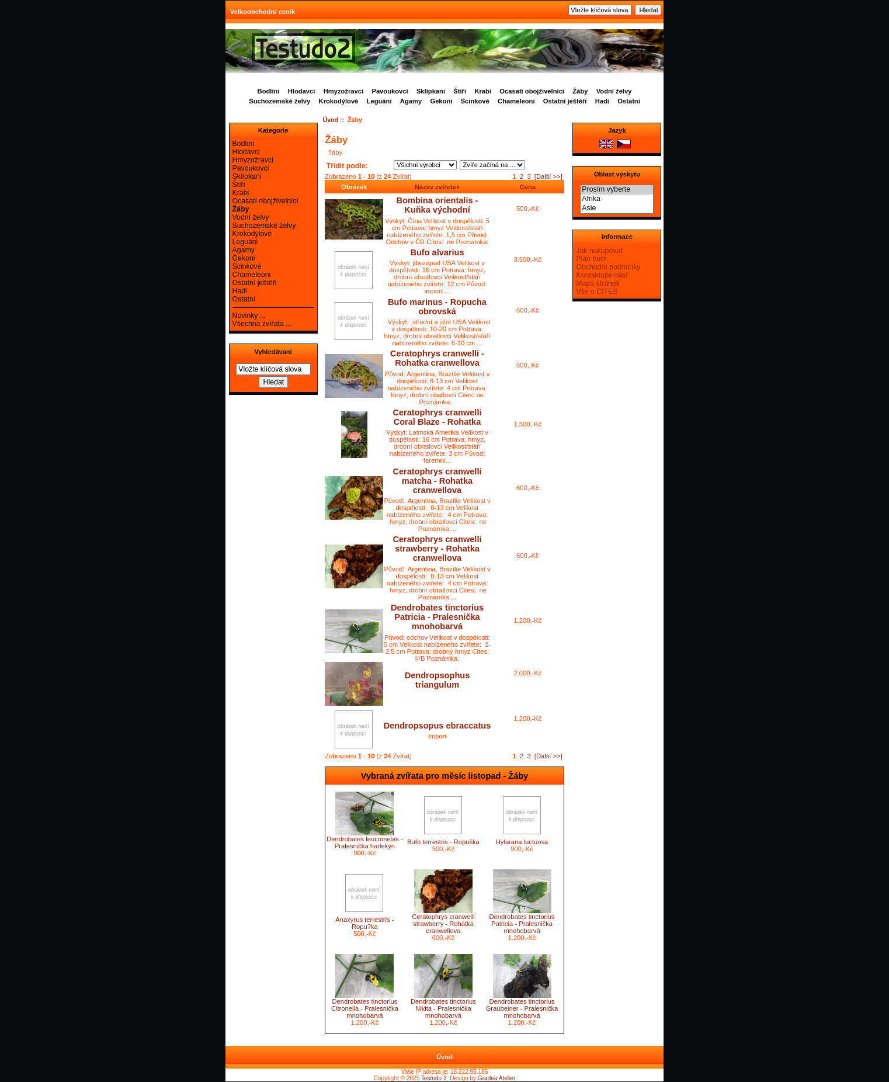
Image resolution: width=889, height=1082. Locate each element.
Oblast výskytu (617, 174)
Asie (617, 208)
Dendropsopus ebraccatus (437, 725)
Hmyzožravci (343, 91)
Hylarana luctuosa (522, 841)
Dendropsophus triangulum (437, 680)
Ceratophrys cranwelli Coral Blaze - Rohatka (437, 417)
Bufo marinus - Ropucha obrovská (437, 306)
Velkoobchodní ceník (262, 11)
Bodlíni (269, 91)
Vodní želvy (614, 91)
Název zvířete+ (437, 186)
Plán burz (591, 259)
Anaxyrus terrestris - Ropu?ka (364, 923)
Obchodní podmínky (608, 267)
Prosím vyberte (617, 190)
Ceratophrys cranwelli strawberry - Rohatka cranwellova (437, 549)
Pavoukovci (389, 91)
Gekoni (441, 101)
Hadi (602, 101)
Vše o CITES (596, 291)
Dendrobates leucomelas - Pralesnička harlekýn (365, 842)
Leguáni (379, 101)
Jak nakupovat (599, 251)
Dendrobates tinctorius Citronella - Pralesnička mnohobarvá (364, 1008)
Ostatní (628, 101)
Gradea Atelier (496, 1078)
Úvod (331, 119)
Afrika (617, 199)
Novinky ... (249, 315)
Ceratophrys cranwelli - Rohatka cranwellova (437, 358)
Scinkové (475, 101)
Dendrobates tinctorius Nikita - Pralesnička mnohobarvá (443, 1008)
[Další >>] (548, 176)
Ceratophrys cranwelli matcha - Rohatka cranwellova (437, 481)
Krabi (482, 91)
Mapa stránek (598, 283)
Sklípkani (430, 91)
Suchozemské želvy (279, 101)
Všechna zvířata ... (262, 324)
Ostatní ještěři (565, 101)
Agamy (411, 101)
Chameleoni (516, 101)
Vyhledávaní (272, 351)
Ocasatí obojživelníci (531, 91)
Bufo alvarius (437, 252)
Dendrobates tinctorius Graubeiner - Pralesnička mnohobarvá (522, 1008)
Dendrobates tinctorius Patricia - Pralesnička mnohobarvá (437, 617)
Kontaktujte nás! (601, 275)
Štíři (459, 91)
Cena (528, 186)
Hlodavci (301, 91)
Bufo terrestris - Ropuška (443, 841)
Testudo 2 (434, 1078)
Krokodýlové (339, 101)
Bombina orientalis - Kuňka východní (437, 205)
